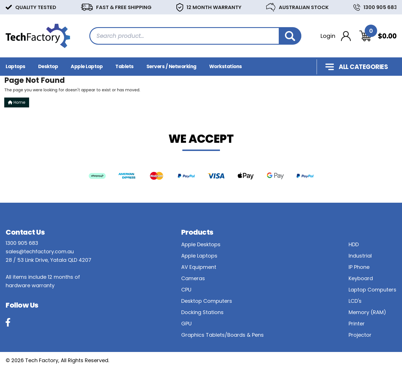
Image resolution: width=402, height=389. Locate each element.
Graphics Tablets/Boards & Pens (222, 334)
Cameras (193, 278)
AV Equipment (198, 267)
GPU (186, 323)
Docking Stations (202, 312)
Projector (360, 334)
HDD (354, 244)
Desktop (48, 66)
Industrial (360, 255)
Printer (357, 323)
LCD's (355, 300)
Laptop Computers (372, 289)
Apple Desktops (201, 244)
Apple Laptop (87, 66)
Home (16, 102)
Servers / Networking (171, 66)
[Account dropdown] (335, 36)
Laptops (15, 66)
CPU (186, 289)
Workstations (225, 66)
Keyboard (361, 278)
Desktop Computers (206, 300)
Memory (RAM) (367, 312)
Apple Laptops (199, 255)
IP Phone (359, 267)
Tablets (124, 66)
